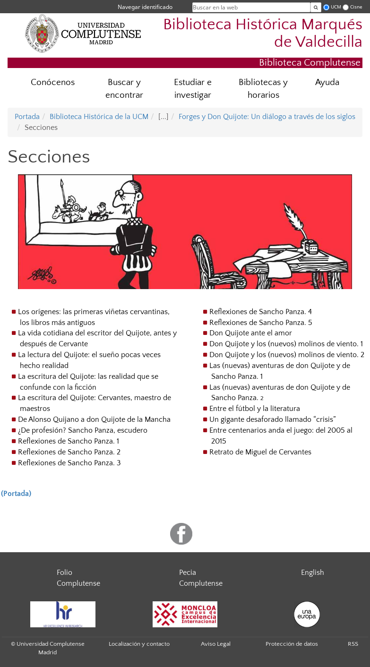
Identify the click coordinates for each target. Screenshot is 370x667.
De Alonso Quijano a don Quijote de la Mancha (94, 419)
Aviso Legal (216, 644)
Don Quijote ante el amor (250, 333)
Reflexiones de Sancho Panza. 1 (68, 441)
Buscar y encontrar (124, 88)
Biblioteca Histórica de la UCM (99, 116)
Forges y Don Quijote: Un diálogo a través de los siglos (267, 116)
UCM (336, 7)
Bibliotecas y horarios (263, 88)
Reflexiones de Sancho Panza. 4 (260, 312)
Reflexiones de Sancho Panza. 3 (69, 463)
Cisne (356, 7)
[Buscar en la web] (315, 7)
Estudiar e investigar (193, 88)
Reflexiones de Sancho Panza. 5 (260, 322)
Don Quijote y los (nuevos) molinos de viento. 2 (286, 355)
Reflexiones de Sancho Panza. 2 (69, 452)
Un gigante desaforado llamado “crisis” (272, 419)
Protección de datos (292, 644)
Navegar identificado (145, 7)
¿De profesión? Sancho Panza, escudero (82, 430)
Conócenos (53, 82)
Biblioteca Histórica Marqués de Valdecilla (262, 33)
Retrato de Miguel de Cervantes (260, 452)
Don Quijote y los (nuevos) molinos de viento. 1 (286, 344)
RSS (353, 644)
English (312, 572)
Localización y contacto (139, 644)
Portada (27, 116)
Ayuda (327, 82)
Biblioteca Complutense (310, 62)
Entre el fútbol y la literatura (254, 408)
